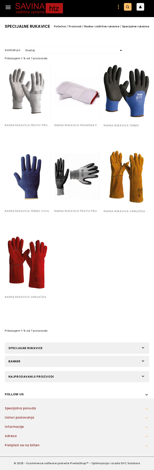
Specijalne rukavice (25, 348)
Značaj (74, 50)
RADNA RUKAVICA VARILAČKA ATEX (126, 211)
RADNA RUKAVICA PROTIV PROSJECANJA (27, 125)
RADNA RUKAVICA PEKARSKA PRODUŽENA (77, 125)
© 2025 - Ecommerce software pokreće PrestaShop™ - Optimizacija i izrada (67, 463)
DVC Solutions (130, 463)
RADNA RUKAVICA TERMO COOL (27, 211)
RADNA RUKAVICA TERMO (121, 125)
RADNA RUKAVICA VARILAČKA (25, 297)
